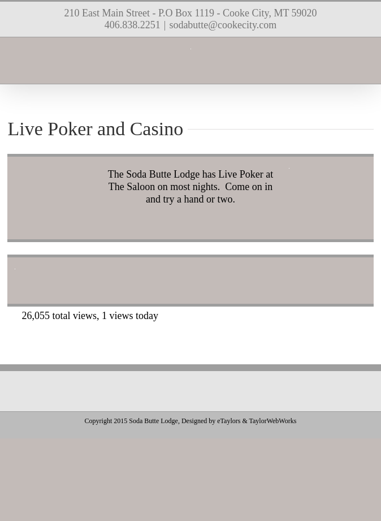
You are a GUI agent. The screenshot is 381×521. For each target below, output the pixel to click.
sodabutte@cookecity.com (222, 25)
